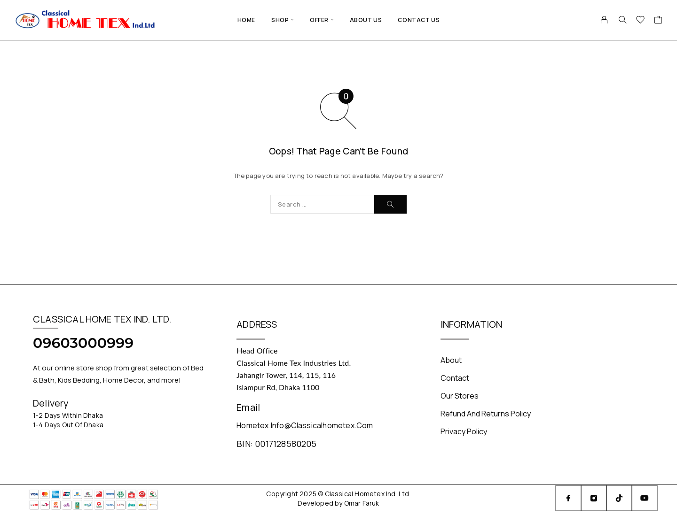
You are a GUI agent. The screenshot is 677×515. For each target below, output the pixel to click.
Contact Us (419, 20)
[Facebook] (568, 498)
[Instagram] (593, 498)
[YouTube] (644, 498)
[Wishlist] (640, 20)
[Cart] (658, 20)
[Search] (622, 19)
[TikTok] (619, 498)
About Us (366, 20)
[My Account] (604, 19)
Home (246, 20)
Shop (280, 20)
